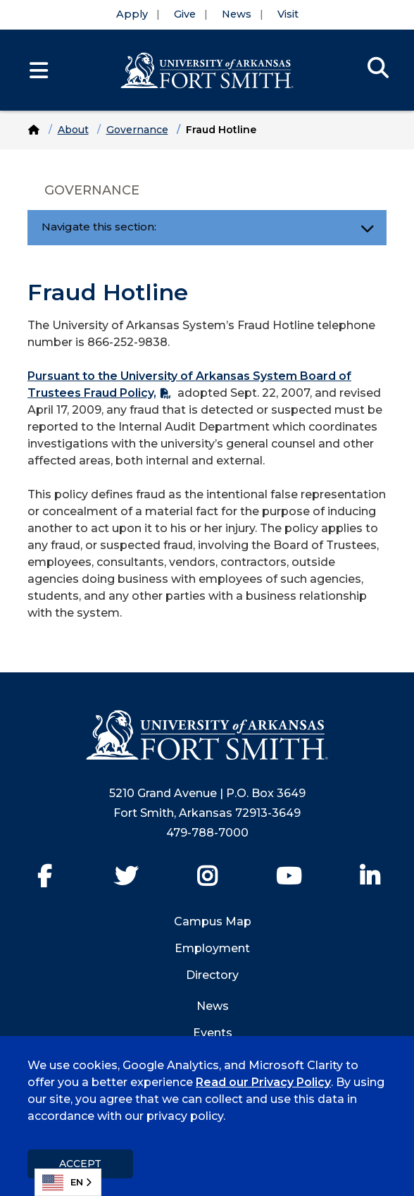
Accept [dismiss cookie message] (80, 1163)
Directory (212, 975)
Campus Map (212, 921)
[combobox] (67, 1182)
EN (62, 1182)
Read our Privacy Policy (263, 1082)
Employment (212, 948)
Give (185, 14)
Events (212, 1033)
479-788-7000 (207, 832)
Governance (137, 129)
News (236, 14)
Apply (132, 14)
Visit (288, 14)
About (73, 129)
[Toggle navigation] (367, 227)
